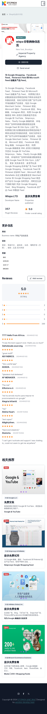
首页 (4, 14)
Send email (23, 68)
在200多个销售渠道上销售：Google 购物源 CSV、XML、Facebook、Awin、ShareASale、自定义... (23, 668)
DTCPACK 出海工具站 (26, 700)
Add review (36, 278)
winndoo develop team (24, 702)
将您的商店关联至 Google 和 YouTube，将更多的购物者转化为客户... (23, 507)
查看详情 (23, 62)
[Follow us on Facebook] (23, 693)
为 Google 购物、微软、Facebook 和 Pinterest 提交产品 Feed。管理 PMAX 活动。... (23, 560)
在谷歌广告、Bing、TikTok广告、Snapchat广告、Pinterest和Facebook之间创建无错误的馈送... (23, 614)
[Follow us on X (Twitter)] (28, 693)
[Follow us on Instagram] (18, 693)
